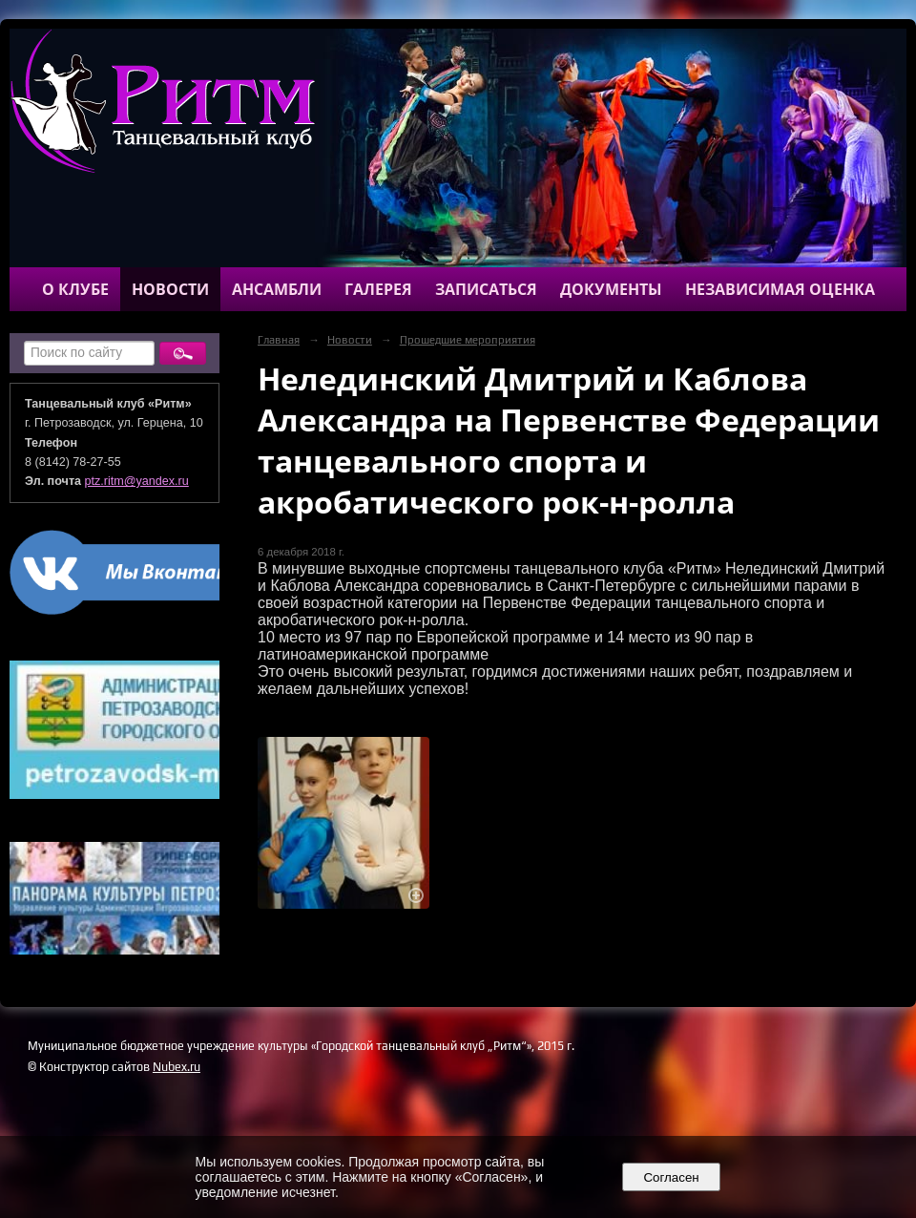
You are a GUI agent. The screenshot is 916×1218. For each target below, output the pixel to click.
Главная (279, 339)
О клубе (75, 289)
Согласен (671, 1177)
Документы (611, 289)
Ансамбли (277, 289)
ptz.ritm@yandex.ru (137, 481)
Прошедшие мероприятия (467, 339)
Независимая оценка (780, 289)
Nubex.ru (176, 1067)
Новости (170, 289)
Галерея (378, 289)
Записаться (486, 289)
